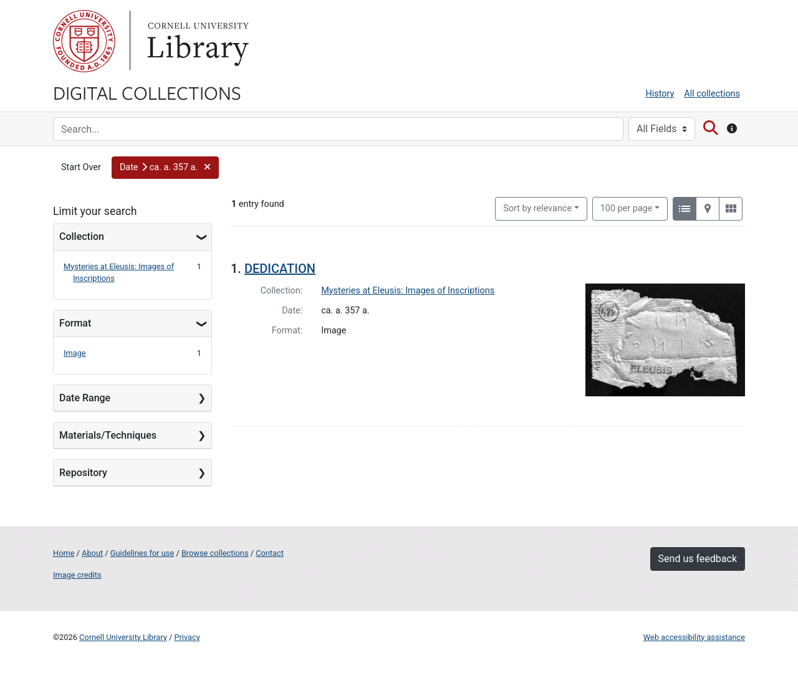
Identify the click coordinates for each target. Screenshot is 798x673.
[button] (165, 167)
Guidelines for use (142, 553)
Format (75, 323)
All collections (712, 93)
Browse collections (215, 553)
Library (196, 41)
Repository (83, 473)
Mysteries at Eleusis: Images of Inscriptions (407, 290)
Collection (81, 236)
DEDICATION (279, 268)
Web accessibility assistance (694, 637)
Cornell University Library (123, 637)
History (660, 93)
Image (75, 353)
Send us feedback (697, 559)
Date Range (84, 398)
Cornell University (84, 41)
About (92, 553)
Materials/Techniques (107, 435)
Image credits (77, 575)
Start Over (81, 167)
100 (626, 207)
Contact (270, 553)
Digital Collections (147, 92)
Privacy (187, 637)
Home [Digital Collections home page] (63, 553)
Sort (537, 208)
